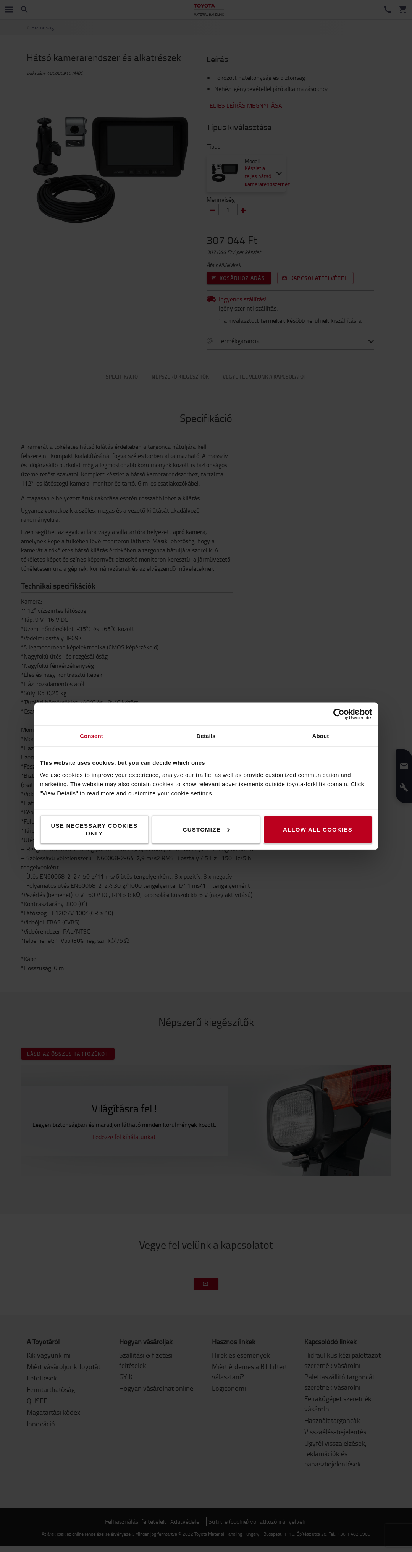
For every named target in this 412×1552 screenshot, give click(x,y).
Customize (206, 829)
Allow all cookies (317, 829)
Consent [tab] (91, 735)
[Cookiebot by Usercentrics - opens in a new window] (338, 714)
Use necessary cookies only (94, 829)
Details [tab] (206, 735)
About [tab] (320, 735)
